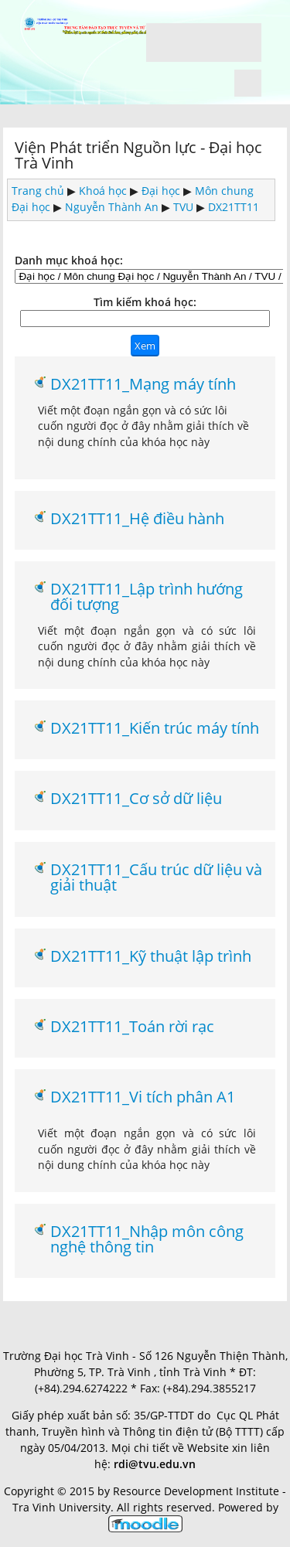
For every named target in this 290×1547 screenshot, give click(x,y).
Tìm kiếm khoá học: (145, 302)
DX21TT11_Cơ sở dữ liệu (136, 798)
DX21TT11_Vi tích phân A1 (142, 1096)
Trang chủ (38, 190)
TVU (183, 206)
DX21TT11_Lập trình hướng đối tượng (146, 596)
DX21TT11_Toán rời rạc (132, 1026)
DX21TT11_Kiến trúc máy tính (154, 727)
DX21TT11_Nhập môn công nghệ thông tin (147, 1239)
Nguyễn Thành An (112, 206)
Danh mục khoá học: (69, 260)
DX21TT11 (233, 206)
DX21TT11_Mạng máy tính (143, 383)
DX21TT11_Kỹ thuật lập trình (150, 955)
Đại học (161, 190)
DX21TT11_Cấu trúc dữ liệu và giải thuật (156, 877)
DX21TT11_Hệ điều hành (137, 518)
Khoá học (103, 190)
